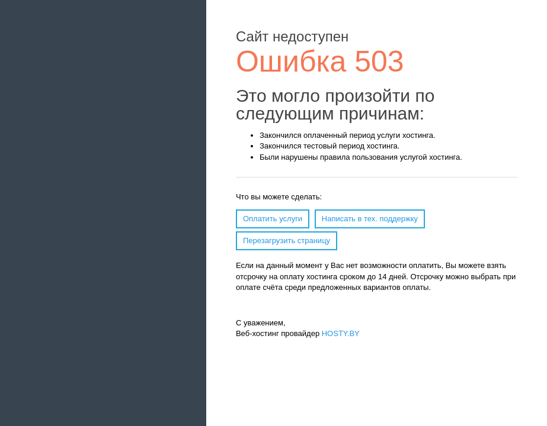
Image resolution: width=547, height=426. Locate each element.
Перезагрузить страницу (286, 240)
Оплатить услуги (272, 218)
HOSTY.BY (341, 333)
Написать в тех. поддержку (370, 218)
